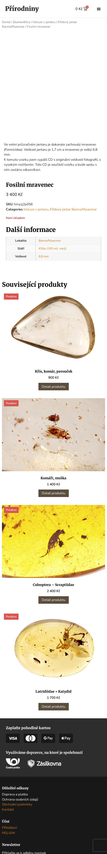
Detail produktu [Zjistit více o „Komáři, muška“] (53, 492)
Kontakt (8, 808)
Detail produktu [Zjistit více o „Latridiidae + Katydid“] (53, 705)
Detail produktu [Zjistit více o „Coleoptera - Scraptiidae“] (53, 598)
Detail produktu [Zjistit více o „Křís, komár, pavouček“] (53, 385)
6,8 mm (44, 255)
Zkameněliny (21, 22)
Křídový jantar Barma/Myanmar (73, 208)
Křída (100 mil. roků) (52, 247)
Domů (6, 22)
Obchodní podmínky (17, 803)
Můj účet (8, 831)
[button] (99, 9)
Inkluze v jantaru (44, 22)
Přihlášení (9, 826)
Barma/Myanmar (50, 239)
